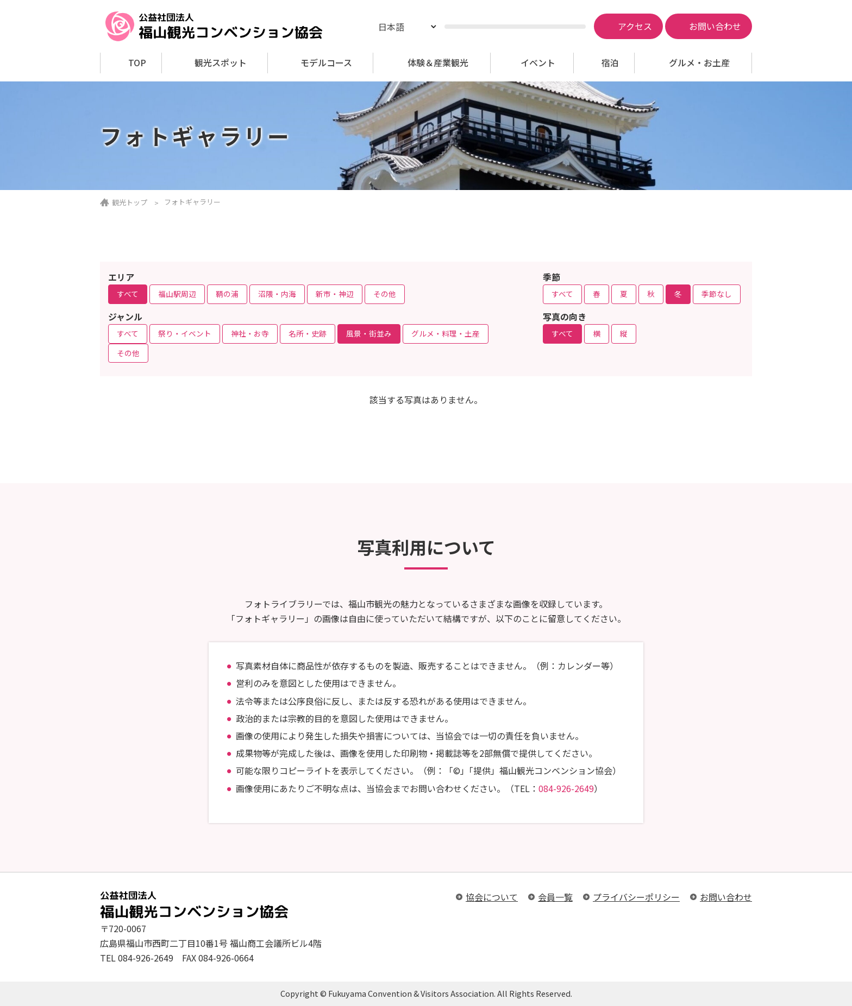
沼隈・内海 (277, 293)
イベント (538, 62)
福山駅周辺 (177, 293)
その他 (384, 293)
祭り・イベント (184, 333)
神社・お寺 (250, 333)
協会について (492, 896)
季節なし (716, 293)
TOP (137, 62)
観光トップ (129, 202)
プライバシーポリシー (636, 896)
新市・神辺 (335, 293)
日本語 (391, 26)
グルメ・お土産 (699, 62)
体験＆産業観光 (438, 62)
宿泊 (610, 62)
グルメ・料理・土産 (445, 333)
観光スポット (221, 62)
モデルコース (326, 62)
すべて (128, 293)
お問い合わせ (726, 896)
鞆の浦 (227, 293)
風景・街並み (369, 333)
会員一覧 (555, 896)
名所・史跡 (308, 333)
